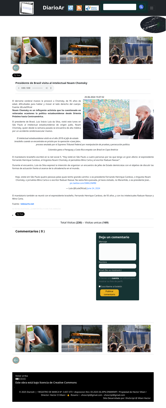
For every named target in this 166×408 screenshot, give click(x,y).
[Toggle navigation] (151, 8)
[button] (70, 8)
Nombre (103, 262)
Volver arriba (21, 375)
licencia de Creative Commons (58, 382)
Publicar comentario (109, 293)
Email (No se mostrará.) (110, 270)
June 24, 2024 (93, 188)
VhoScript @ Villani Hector (138, 398)
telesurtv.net (27, 203)
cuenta (115, 278)
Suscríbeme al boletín (111, 286)
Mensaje (103, 241)
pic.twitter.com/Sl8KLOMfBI (83, 183)
